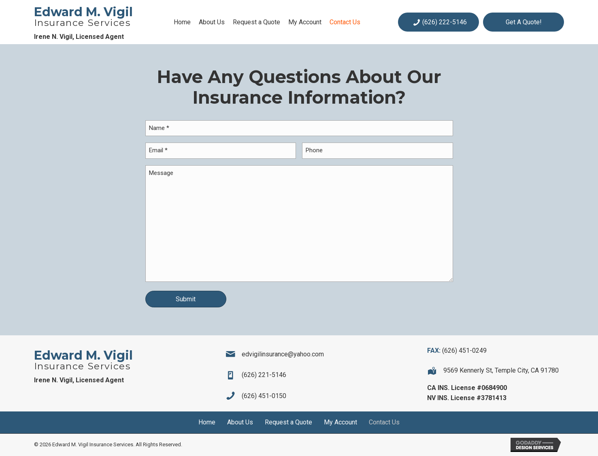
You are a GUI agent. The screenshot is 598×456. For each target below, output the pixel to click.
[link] (182, 22)
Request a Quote (288, 422)
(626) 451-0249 (464, 350)
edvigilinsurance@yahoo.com (283, 354)
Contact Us (384, 422)
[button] (438, 22)
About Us (240, 422)
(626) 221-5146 (264, 375)
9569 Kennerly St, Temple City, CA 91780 (501, 370)
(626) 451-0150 (264, 396)
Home (206, 422)
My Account (340, 422)
